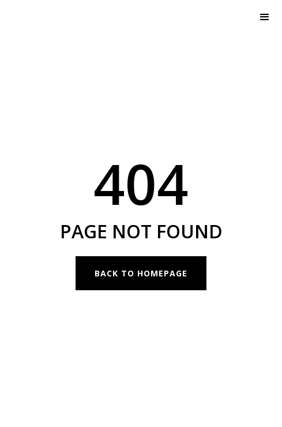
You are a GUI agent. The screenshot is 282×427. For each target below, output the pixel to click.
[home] (63, 17)
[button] (264, 17)
